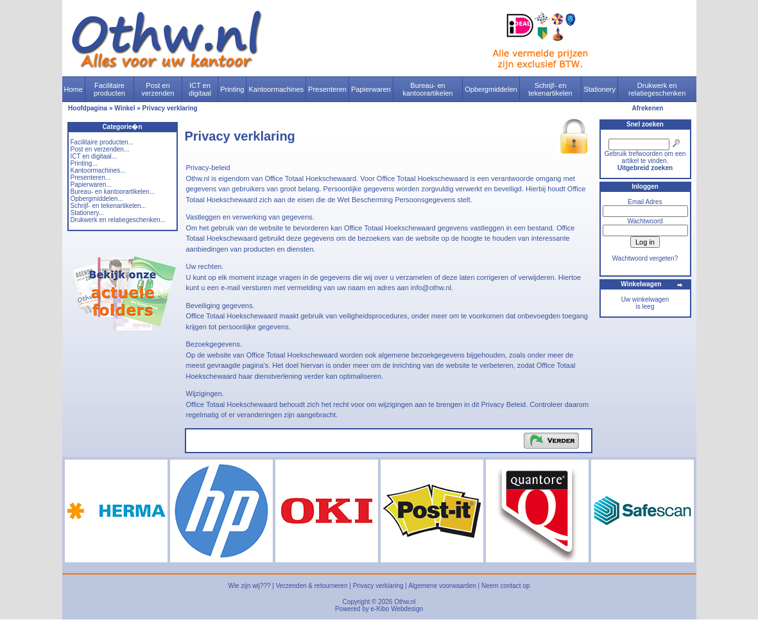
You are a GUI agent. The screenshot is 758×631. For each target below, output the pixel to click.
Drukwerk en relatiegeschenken (656, 89)
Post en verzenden (157, 89)
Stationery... (88, 212)
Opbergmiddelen (491, 89)
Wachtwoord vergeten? (645, 258)
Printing (232, 89)
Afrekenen (648, 108)
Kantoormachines (276, 89)
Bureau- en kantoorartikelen (427, 89)
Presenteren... (91, 177)
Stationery (599, 89)
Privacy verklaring (170, 108)
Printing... (84, 163)
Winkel (124, 108)
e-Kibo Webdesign (397, 608)
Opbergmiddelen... (97, 198)
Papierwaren (371, 89)
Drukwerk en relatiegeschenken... (118, 219)
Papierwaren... (91, 184)
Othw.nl (404, 601)
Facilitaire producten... (102, 142)
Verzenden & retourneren (312, 585)
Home (73, 89)
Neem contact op (505, 585)
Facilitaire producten (109, 89)
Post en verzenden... (100, 149)
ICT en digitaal (200, 89)
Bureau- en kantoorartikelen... (113, 191)
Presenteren (327, 89)
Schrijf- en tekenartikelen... (108, 205)
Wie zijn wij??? (249, 585)
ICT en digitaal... (94, 156)
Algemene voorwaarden (442, 585)
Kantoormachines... (98, 170)
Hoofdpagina (87, 108)
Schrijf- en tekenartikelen (550, 89)
